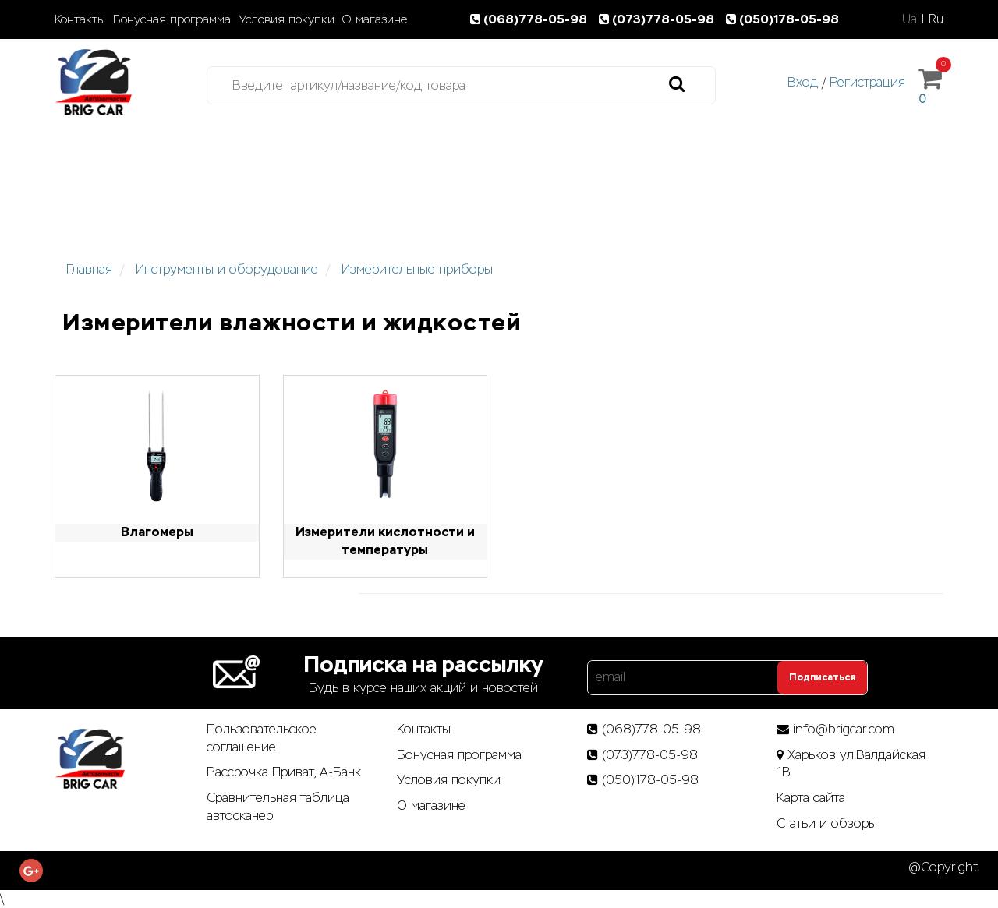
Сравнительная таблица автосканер (278, 806)
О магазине (374, 19)
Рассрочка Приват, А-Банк (284, 772)
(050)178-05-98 (784, 19)
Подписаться (822, 677)
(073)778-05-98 (659, 19)
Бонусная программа (172, 19)
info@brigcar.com (843, 729)
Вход (802, 82)
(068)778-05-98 (531, 19)
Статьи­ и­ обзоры (827, 823)
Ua (909, 19)
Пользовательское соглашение (262, 738)
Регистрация (867, 82)
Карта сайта (811, 797)
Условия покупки (286, 19)
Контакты (80, 19)
